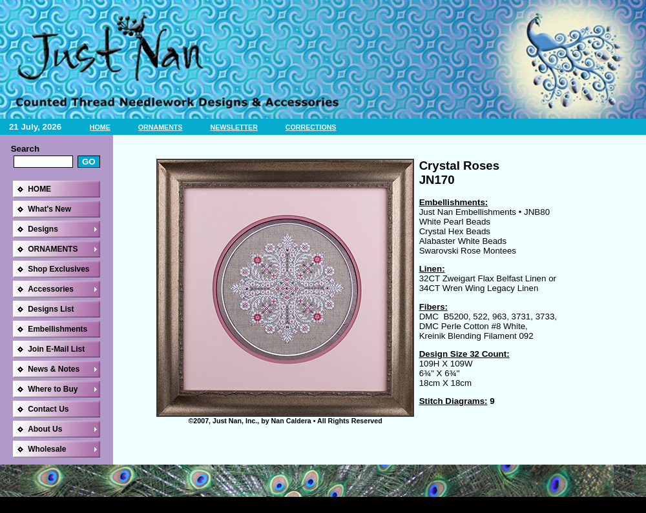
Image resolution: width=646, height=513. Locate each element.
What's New (49, 209)
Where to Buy (53, 389)
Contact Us (48, 409)
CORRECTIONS (311, 127)
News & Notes (53, 369)
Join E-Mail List (56, 349)
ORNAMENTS (160, 127)
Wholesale (47, 449)
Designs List (51, 309)
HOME (100, 127)
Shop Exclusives (58, 269)
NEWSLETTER (233, 127)
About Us (45, 429)
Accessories (51, 289)
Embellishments (57, 329)
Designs (43, 229)
